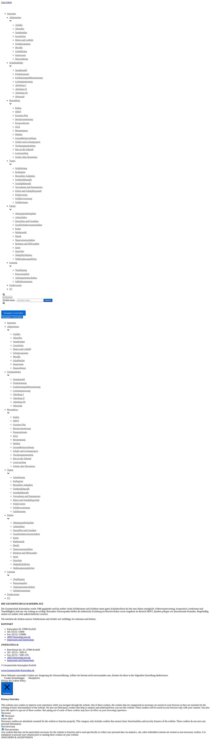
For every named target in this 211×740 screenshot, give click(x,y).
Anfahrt (19, 25)
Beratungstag (21, 130)
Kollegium (20, 172)
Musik (18, 236)
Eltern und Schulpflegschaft (28, 191)
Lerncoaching (21, 153)
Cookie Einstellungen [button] (14, 678)
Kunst (18, 228)
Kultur (18, 108)
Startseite (11, 13)
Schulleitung (21, 168)
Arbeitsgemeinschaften (26, 278)
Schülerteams (21, 202)
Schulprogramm (22, 44)
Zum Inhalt (6, 2)
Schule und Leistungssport (27, 142)
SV (10, 289)
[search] (100, 300)
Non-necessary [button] (8, 726)
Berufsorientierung (24, 119)
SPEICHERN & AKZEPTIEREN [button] (17, 737)
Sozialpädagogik (23, 183)
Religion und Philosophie (27, 243)
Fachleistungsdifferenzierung (29, 78)
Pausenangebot (22, 274)
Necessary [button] (6, 713)
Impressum (20, 55)
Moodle (19, 47)
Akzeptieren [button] (34, 678)
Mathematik (21, 232)
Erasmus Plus (21, 115)
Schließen (7, 297)
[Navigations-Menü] (13, 313)
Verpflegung (21, 270)
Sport (17, 247)
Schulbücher (21, 51)
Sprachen (19, 251)
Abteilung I (20, 85)
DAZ (17, 127)
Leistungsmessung (24, 81)
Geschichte (20, 36)
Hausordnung (21, 59)
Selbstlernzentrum (23, 281)
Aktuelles (19, 28)
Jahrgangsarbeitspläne (25, 213)
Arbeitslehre (21, 217)
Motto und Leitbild (24, 40)
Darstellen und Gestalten (26, 221)
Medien (18, 134)
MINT (18, 111)
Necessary (9, 716)
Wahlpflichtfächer (23, 255)
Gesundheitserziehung (25, 138)
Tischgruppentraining (25, 145)
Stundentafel (21, 70)
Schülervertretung (23, 198)
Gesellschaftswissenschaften (28, 225)
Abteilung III (21, 93)
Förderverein (21, 195)
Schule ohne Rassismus (26, 157)
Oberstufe (19, 96)
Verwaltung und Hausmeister (29, 187)
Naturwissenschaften (25, 240)
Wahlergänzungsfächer (26, 259)
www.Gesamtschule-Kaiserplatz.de (17, 670)
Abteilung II (21, 89)
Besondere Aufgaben (25, 176)
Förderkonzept (22, 74)
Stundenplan (21, 32)
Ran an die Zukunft (24, 149)
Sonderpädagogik (23, 179)
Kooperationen (22, 123)
